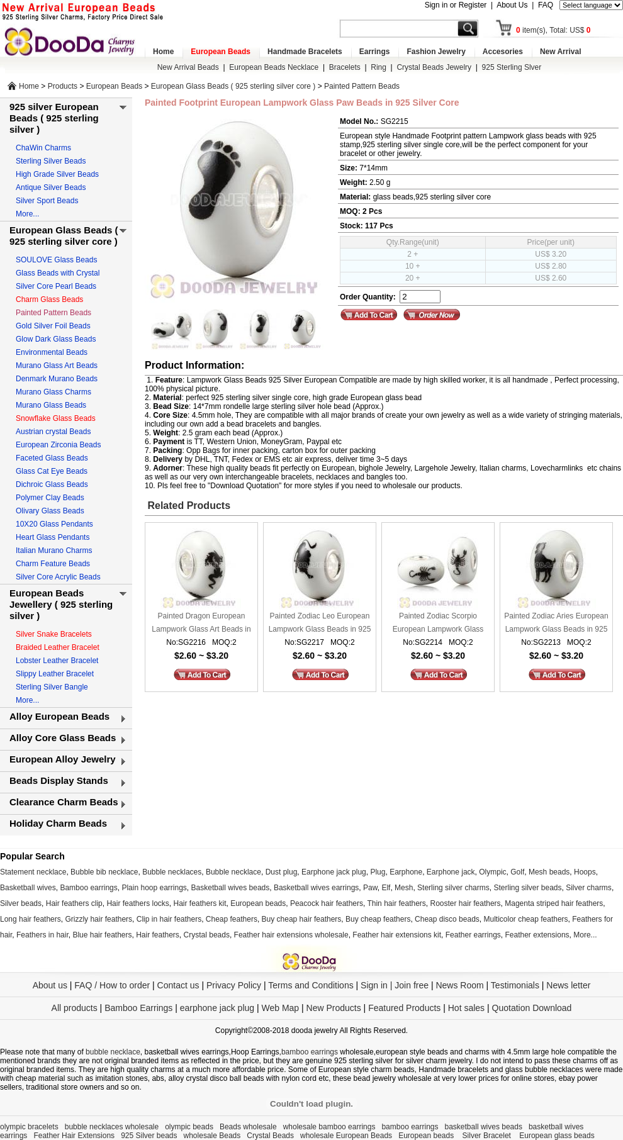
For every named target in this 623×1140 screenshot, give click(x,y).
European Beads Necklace (273, 67)
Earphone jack (451, 872)
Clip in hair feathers (169, 919)
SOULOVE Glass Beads (56, 259)
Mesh (404, 887)
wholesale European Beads (346, 1135)
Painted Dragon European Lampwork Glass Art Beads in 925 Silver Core (201, 624)
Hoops (585, 872)
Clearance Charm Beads (63, 801)
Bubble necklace (233, 872)
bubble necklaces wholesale (112, 1126)
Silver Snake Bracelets (54, 634)
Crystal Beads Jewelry (433, 67)
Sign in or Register (456, 5)
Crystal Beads (270, 1135)
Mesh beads (549, 872)
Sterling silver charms (453, 887)
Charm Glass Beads (49, 299)
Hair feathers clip (74, 903)
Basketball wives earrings (316, 887)
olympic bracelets (29, 1126)
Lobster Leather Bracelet (57, 660)
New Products (333, 1008)
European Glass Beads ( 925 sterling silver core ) (233, 86)
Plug (377, 872)
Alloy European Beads (59, 716)
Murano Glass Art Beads (57, 365)
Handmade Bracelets (304, 51)
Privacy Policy (233, 985)
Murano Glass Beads (51, 405)
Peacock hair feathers (326, 903)
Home (163, 51)
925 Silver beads (149, 1135)
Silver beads (21, 903)
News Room (460, 985)
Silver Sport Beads (47, 200)
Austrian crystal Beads (53, 431)
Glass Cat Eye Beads (51, 471)
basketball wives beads (483, 1126)
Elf (385, 887)
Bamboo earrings (88, 887)
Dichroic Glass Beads (52, 484)
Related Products (187, 505)
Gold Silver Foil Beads (53, 325)
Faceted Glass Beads (52, 458)
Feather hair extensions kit (396, 934)
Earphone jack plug (333, 872)
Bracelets (345, 67)
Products (62, 86)
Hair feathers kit (199, 903)
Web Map (280, 1008)
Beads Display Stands (58, 780)
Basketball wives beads (230, 887)
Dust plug (282, 872)
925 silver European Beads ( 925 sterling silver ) (54, 118)
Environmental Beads (51, 352)
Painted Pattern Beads (362, 86)
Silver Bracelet (488, 1135)
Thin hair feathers (396, 903)
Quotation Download (532, 1008)
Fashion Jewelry (436, 51)
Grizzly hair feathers (98, 919)
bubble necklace (113, 1052)
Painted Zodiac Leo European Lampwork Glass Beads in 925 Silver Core (320, 624)
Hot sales (466, 1008)
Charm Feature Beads (53, 563)
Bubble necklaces (171, 872)
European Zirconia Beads (58, 444)
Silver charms (589, 887)
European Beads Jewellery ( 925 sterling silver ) (61, 604)
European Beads (220, 51)
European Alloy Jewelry (62, 759)
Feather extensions (537, 934)
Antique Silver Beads (51, 187)
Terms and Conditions (310, 985)
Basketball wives (28, 887)
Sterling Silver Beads (51, 161)
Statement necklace (33, 872)
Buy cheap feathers (377, 919)
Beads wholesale (248, 1126)
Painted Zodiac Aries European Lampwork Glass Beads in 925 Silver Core (556, 624)
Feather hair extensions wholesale (291, 934)
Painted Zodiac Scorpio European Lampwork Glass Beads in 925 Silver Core (438, 624)
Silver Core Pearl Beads (56, 286)
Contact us (178, 985)
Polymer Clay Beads (50, 497)
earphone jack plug (217, 1008)
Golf (517, 872)
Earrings (374, 51)
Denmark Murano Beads (57, 378)
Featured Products (404, 1008)
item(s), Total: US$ (553, 30)
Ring (378, 67)
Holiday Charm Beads (58, 823)
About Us (512, 5)
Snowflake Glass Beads (56, 418)
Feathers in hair (42, 934)
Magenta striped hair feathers (554, 903)
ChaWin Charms (43, 147)
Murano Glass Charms (53, 392)
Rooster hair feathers (465, 903)
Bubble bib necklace (104, 872)
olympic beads (189, 1126)
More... (27, 214)
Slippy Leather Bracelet (55, 673)
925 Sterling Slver (512, 67)
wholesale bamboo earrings (329, 1126)
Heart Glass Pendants (52, 537)
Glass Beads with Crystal (57, 273)
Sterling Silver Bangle (52, 687)
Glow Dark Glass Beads (56, 339)
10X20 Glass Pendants (54, 524)
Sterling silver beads (527, 887)
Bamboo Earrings (138, 1008)
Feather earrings (473, 934)
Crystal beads (207, 934)
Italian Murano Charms (54, 550)
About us (50, 985)
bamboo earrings (309, 1052)
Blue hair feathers (102, 934)
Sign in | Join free (395, 985)
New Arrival (560, 51)
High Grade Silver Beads (57, 174)
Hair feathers (157, 934)
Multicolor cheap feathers (526, 919)
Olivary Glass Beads (50, 510)
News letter (568, 985)
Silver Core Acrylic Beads (58, 577)
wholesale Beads (212, 1135)
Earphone (406, 872)
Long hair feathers (30, 919)
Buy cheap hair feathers (302, 919)
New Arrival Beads (188, 67)
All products (75, 1008)
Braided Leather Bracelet (57, 647)
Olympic (492, 872)
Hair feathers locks (137, 903)
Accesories (503, 51)
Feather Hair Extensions (74, 1135)
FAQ (545, 5)
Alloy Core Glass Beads (62, 737)
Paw (370, 887)
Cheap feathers (231, 919)
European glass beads (556, 1135)
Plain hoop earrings (153, 887)
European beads (258, 903)
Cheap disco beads (447, 919)
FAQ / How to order (112, 985)
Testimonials (515, 985)
